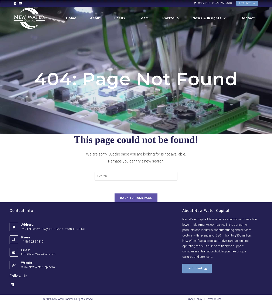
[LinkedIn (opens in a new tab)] (15, 3)
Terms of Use (214, 299)
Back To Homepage (136, 197)
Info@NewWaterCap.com (38, 254)
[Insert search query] (136, 176)
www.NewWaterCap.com (38, 267)
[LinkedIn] (12, 285)
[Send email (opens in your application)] (20, 3)
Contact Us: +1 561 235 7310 (213, 3)
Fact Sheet (247, 3)
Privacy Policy (194, 299)
